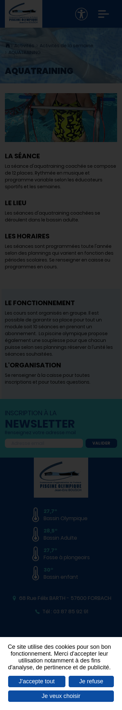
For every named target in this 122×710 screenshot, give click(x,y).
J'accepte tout (37, 681)
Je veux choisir (61, 696)
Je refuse (91, 681)
